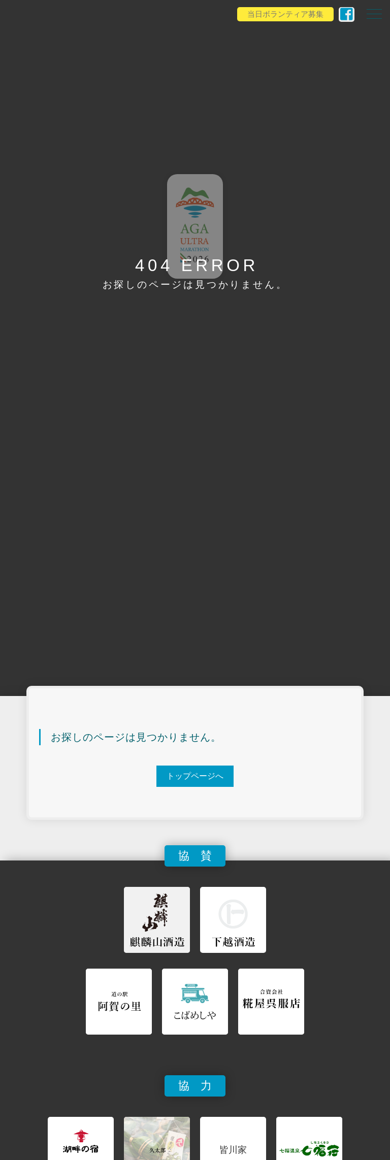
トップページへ (195, 776)
